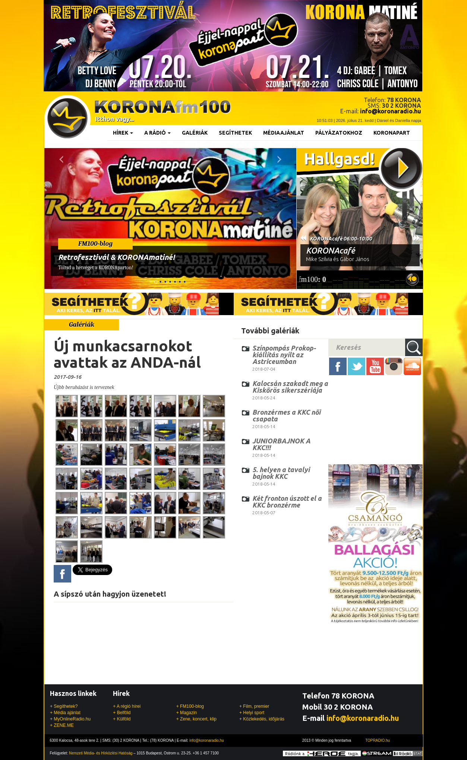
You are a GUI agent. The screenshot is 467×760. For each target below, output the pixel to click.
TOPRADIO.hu (377, 740)
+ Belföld (121, 712)
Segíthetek (235, 133)
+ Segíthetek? (64, 706)
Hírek (123, 133)
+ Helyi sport (251, 712)
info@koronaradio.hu (362, 718)
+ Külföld (121, 719)
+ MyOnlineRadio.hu (70, 719)
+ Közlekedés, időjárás (261, 719)
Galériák (195, 133)
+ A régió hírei (127, 706)
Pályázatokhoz (338, 133)
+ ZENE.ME (62, 725)
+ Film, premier (254, 706)
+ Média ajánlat (65, 712)
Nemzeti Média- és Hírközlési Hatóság (100, 753)
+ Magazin (186, 712)
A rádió (157, 133)
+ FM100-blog (190, 706)
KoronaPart (391, 133)
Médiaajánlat (283, 133)
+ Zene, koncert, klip (196, 719)
